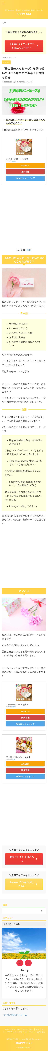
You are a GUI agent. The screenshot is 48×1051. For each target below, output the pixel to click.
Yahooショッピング (25, 178)
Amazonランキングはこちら (24, 884)
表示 (28, 250)
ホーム (7, 1029)
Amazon (25, 165)
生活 (37, 1029)
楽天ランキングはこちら (24, 859)
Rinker (13, 161)
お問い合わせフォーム (15, 1015)
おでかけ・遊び (27, 1029)
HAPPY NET (24, 13)
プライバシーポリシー (27, 1032)
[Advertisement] (24, 216)
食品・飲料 (16, 1029)
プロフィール (12, 1032)
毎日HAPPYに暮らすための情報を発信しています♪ (24, 1039)
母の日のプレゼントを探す (18, 757)
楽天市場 (25, 172)
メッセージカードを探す (17, 159)
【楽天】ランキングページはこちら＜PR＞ (24, 46)
